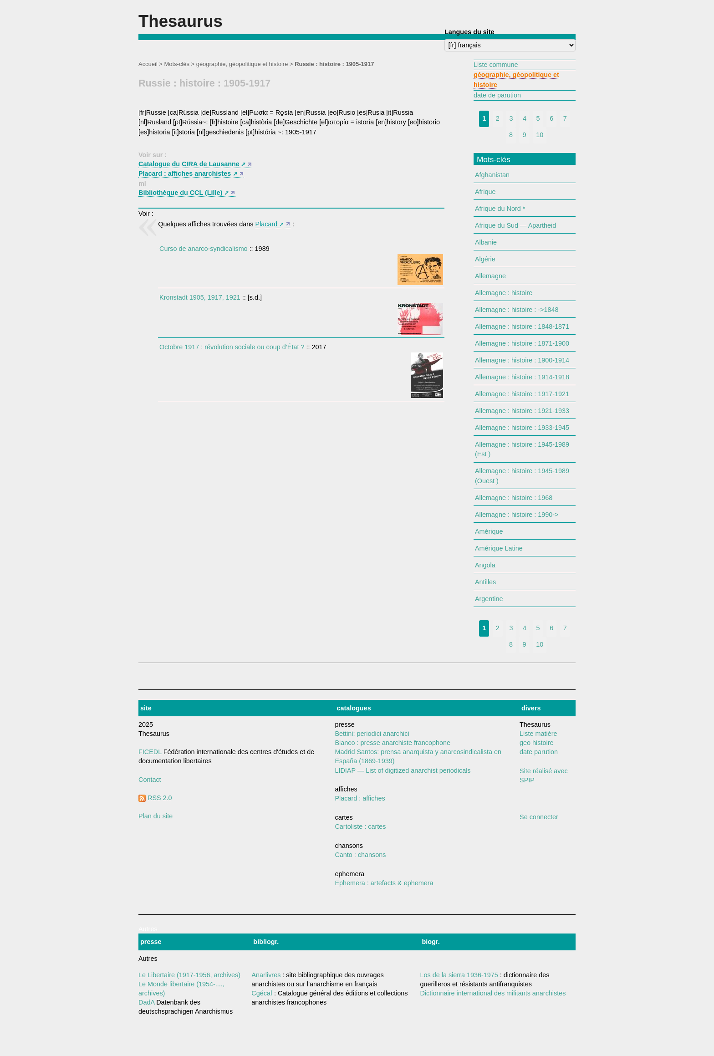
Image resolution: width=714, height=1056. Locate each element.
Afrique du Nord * (500, 208)
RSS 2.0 (155, 797)
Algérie (485, 259)
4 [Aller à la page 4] (524, 118)
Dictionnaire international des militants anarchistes (493, 993)
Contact (149, 779)
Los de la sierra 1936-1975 (459, 975)
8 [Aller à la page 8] (511, 134)
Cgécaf (261, 993)
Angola (485, 565)
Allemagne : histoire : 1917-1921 (522, 394)
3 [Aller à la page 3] (511, 118)
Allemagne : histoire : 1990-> (517, 514)
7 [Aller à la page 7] (565, 118)
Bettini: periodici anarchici (372, 733)
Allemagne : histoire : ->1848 (517, 309)
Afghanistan (492, 175)
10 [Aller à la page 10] (539, 134)
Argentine (489, 598)
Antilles (485, 582)
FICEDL (150, 751)
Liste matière (538, 733)
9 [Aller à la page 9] (524, 134)
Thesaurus (180, 21)
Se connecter (539, 817)
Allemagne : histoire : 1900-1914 (522, 360)
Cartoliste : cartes (360, 826)
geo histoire (536, 742)
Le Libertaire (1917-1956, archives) (189, 975)
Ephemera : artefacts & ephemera (384, 883)
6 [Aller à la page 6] (551, 118)
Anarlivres (265, 975)
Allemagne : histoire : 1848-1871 (522, 326)
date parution (539, 751)
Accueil (148, 64)
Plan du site (155, 816)
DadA (146, 1002)
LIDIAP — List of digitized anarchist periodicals (402, 770)
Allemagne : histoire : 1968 (513, 497)
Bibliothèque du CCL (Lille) (180, 192)
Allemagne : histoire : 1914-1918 (522, 377)
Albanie (486, 242)
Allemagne (490, 276)
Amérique (489, 531)
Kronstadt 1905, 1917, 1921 (199, 297)
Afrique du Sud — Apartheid (515, 225)
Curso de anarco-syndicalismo (203, 248)
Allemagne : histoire (503, 292)
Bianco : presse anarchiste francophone (392, 742)
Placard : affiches (360, 798)
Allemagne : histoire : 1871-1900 (522, 343)
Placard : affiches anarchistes (184, 173)
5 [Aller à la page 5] (538, 118)
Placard (266, 224)
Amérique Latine (499, 548)
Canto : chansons (360, 854)
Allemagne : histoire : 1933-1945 (522, 427)
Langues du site (469, 32)
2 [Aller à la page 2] (498, 118)
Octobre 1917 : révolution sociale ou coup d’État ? (231, 347)
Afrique (485, 191)
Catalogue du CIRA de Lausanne (189, 164)
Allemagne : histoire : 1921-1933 (522, 410)
